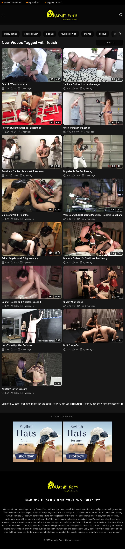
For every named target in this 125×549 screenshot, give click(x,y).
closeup (103, 34)
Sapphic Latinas (53, 2)
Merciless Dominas (11, 2)
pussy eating (10, 34)
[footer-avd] (37, 442)
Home (28, 500)
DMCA (79, 500)
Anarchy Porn (57, 540)
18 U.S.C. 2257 (92, 500)
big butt (50, 34)
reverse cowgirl (68, 34)
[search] (120, 14)
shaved (87, 34)
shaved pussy (31, 34)
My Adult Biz (33, 2)
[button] (117, 33)
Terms (70, 500)
